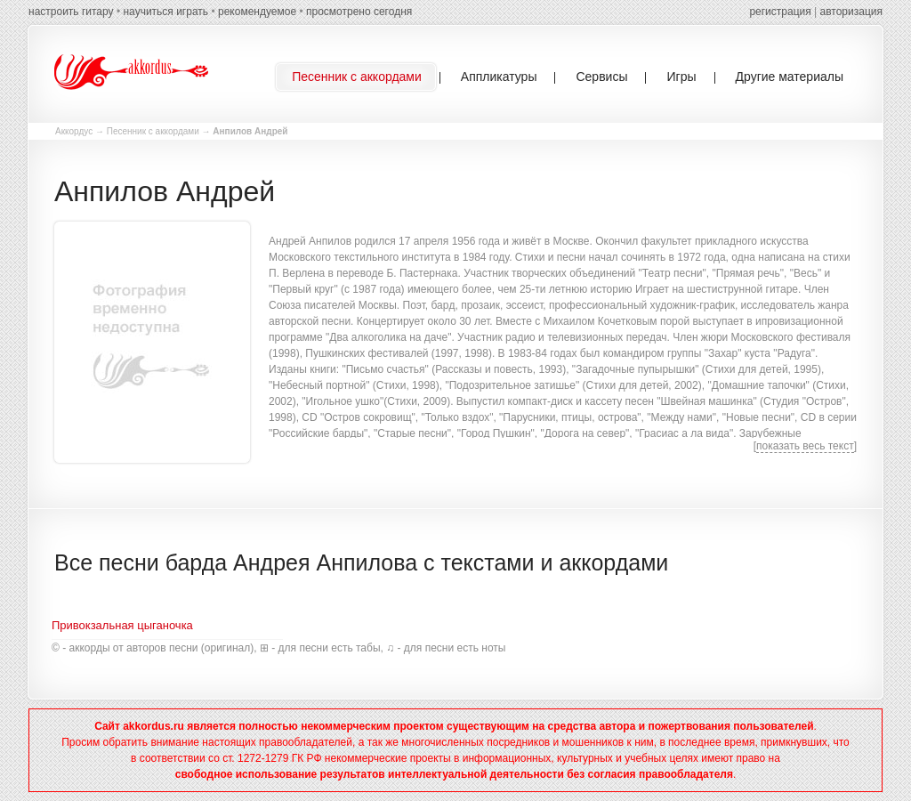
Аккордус (74, 131)
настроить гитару (71, 11)
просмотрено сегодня (359, 11)
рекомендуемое (257, 11)
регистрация (779, 11)
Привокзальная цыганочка (122, 625)
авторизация (851, 11)
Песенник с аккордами (153, 131)
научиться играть (165, 11)
